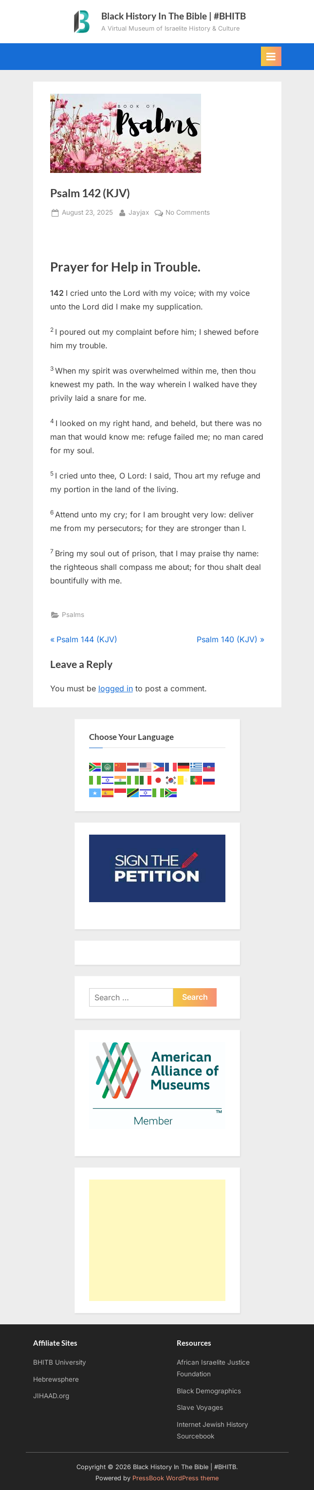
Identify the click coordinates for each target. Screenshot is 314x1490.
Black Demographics (209, 1391)
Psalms (73, 614)
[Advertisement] (157, 1240)
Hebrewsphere (56, 1379)
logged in (115, 688)
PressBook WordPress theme (175, 1478)
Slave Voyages (200, 1407)
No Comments (188, 213)
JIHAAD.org (51, 1396)
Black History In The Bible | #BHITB (173, 15)
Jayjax (139, 211)
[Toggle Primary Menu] (271, 56)
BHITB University (59, 1362)
